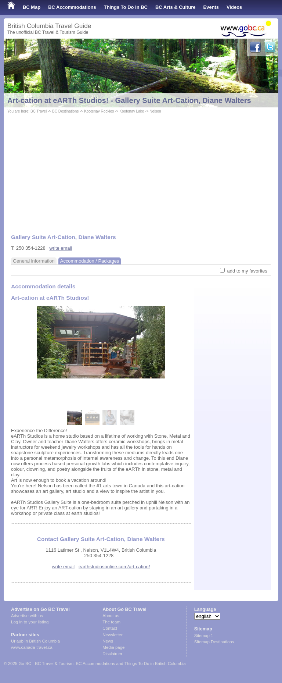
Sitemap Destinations (214, 642)
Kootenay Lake (131, 111)
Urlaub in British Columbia (35, 641)
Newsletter (112, 635)
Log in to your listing (29, 622)
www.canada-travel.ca (32, 647)
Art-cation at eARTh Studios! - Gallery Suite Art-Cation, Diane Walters (129, 100)
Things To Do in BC (126, 7)
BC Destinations (65, 111)
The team (111, 622)
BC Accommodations (72, 7)
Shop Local (20, 22)
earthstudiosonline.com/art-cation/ (114, 566)
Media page (113, 647)
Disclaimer (112, 653)
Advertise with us (27, 615)
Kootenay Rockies (99, 111)
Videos (234, 7)
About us (110, 615)
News (107, 641)
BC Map (31, 7)
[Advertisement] (141, 170)
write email (60, 248)
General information (34, 261)
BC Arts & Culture (175, 7)
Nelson (155, 111)
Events (211, 7)
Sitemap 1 (203, 635)
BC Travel (38, 111)
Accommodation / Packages (89, 261)
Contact (109, 628)
